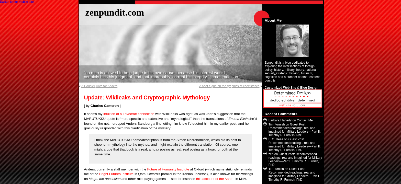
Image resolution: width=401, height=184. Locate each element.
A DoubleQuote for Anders (99, 86)
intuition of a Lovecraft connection (128, 114)
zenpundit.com (114, 12)
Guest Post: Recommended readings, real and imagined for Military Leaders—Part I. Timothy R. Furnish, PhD (295, 159)
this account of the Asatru (215, 179)
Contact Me (305, 120)
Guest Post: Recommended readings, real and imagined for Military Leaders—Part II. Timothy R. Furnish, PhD (295, 130)
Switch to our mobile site (17, 2)
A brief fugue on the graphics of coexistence (229, 86)
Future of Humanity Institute (168, 169)
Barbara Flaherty (280, 120)
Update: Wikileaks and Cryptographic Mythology (147, 98)
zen (271, 154)
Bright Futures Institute (116, 174)
